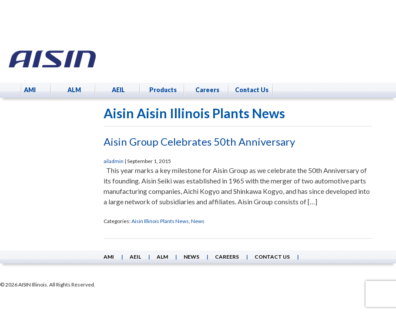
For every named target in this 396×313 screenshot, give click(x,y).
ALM (74, 89)
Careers (207, 89)
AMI (30, 89)
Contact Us (251, 89)
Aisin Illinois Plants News (160, 221)
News (198, 221)
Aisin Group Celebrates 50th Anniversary (199, 141)
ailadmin (114, 161)
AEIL (118, 89)
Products (163, 89)
